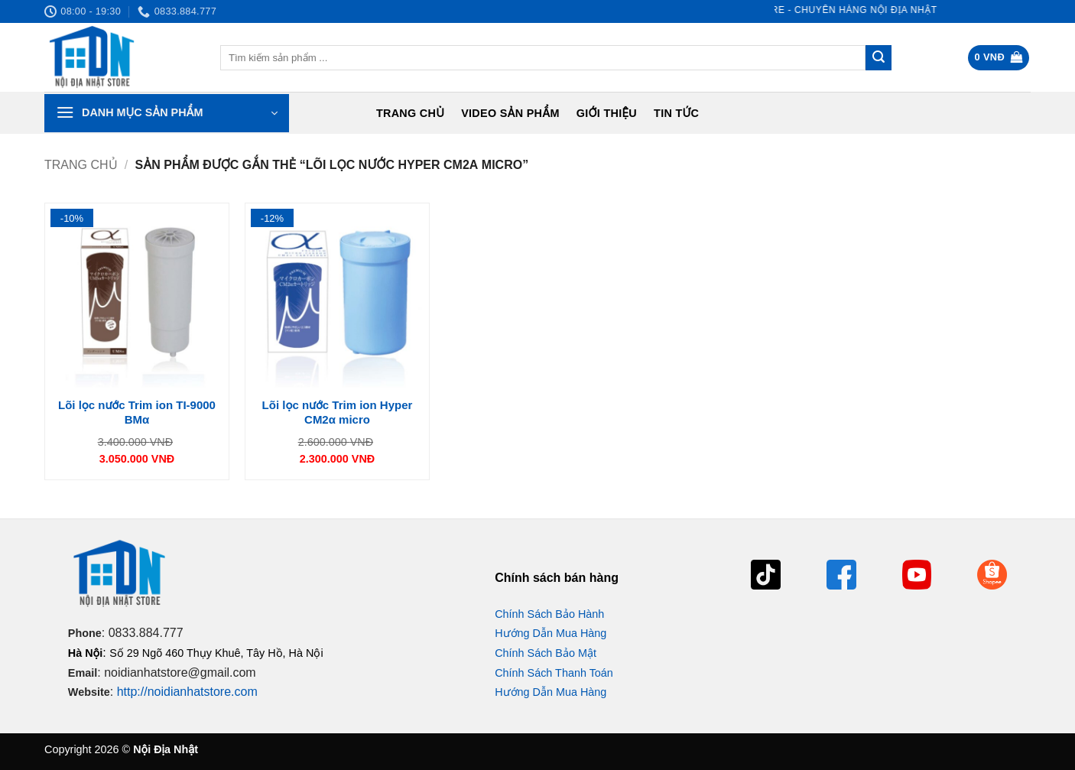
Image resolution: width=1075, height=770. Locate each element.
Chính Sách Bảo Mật (545, 653)
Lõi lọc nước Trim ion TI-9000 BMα (137, 412)
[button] (999, 57)
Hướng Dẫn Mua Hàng (550, 633)
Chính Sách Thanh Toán (554, 673)
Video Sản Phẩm (510, 113)
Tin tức (676, 113)
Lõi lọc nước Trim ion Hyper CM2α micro (337, 412)
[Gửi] (879, 58)
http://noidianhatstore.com (187, 691)
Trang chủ (410, 113)
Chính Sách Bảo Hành (549, 614)
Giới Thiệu (606, 113)
